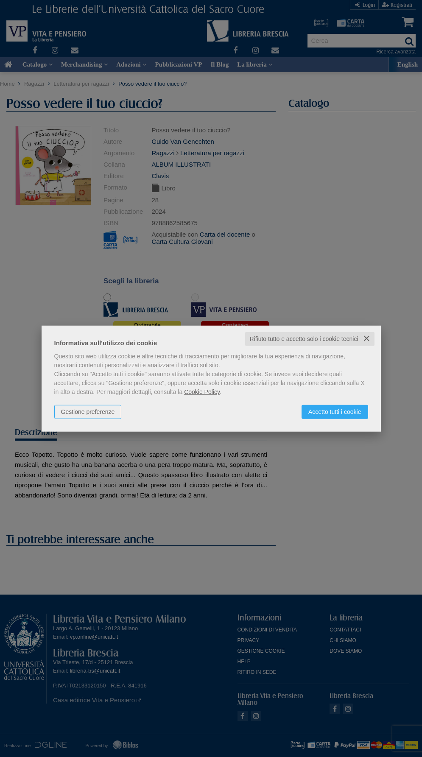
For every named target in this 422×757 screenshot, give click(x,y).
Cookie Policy (202, 391)
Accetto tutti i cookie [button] (334, 411)
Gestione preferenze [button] (88, 411)
